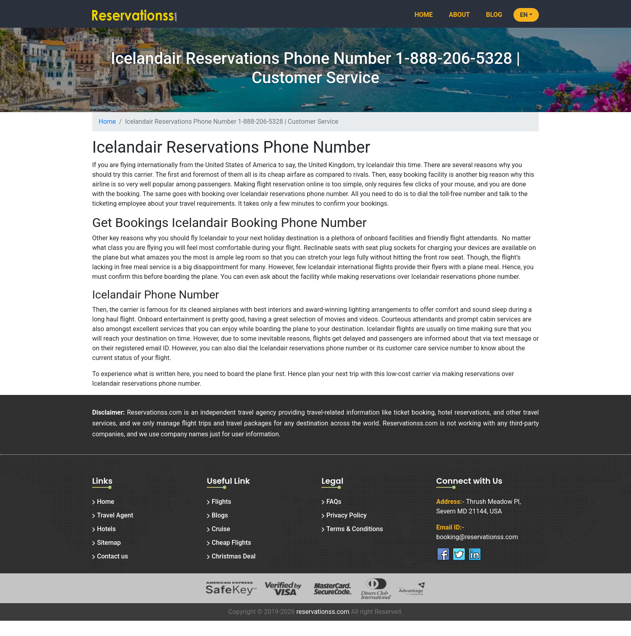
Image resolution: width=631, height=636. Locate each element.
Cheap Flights (231, 542)
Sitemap (109, 542)
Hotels (106, 529)
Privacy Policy (346, 515)
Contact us (112, 556)
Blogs (220, 515)
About (459, 14)
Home (423, 14)
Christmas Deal (234, 556)
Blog (494, 14)
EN (524, 14)
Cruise (221, 529)
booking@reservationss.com (477, 537)
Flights (221, 501)
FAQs (333, 501)
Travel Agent (115, 515)
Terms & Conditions (354, 529)
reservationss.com (322, 612)
